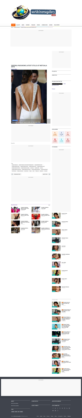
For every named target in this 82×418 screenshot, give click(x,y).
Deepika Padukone (15, 164)
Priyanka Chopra (55, 343)
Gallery (18, 24)
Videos (38, 24)
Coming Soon (44, 24)
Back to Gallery (14, 69)
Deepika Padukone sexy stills (16, 169)
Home (13, 24)
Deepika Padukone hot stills (26, 169)
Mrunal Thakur (55, 321)
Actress (54, 234)
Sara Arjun (54, 365)
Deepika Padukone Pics (40, 166)
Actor (16, 411)
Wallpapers (56, 24)
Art (18, 411)
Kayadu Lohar (54, 306)
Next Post (46, 174)
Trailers (33, 24)
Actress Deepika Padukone (36, 169)
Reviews (27, 24)
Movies (50, 24)
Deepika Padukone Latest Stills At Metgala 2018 (26, 164)
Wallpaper (69, 416)
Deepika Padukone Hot (32, 166)
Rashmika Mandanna (56, 358)
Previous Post (15, 174)
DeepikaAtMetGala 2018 (38, 164)
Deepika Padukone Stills (15, 166)
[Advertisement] (41, 38)
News (23, 24)
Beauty (21, 411)
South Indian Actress (44, 169)
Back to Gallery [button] (15, 120)
